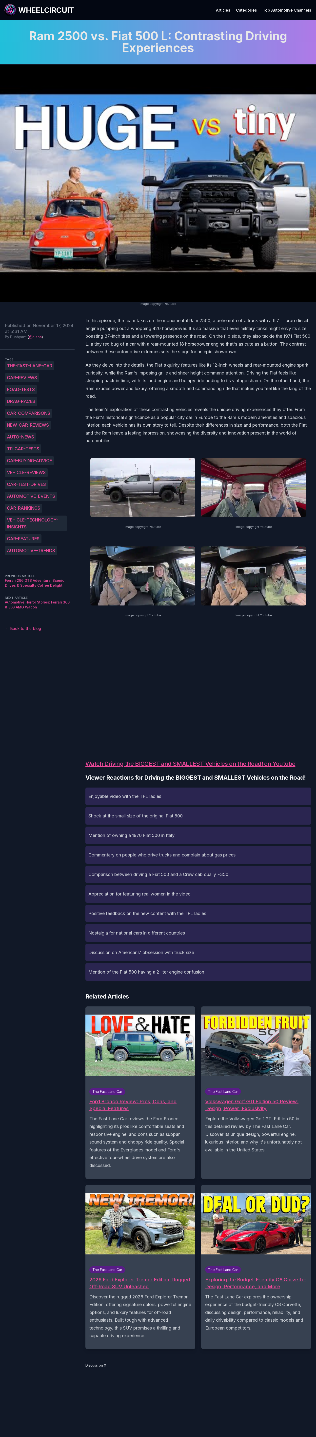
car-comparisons (28, 413)
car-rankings (23, 508)
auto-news (20, 436)
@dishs (35, 337)
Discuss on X (95, 1365)
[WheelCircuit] (39, 10)
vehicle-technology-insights (32, 523)
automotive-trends (31, 550)
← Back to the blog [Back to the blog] (23, 628)
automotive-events (31, 496)
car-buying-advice (29, 460)
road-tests (21, 389)
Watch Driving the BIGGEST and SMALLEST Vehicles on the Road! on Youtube (190, 763)
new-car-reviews (28, 425)
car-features (23, 538)
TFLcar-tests (23, 448)
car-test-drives (26, 484)
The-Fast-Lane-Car (29, 365)
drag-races (21, 401)
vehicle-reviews (26, 472)
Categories (246, 10)
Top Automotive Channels (287, 10)
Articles (223, 10)
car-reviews (22, 377)
